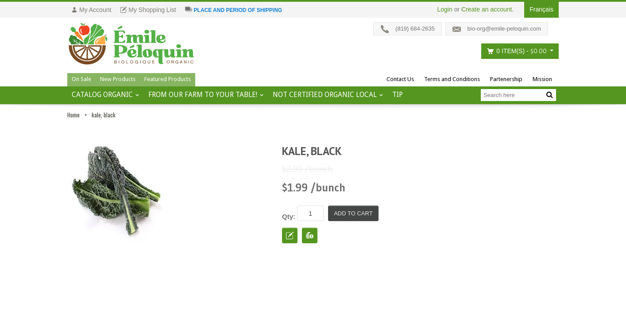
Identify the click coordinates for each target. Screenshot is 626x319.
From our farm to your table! (202, 94)
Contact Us (400, 79)
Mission (542, 79)
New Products (117, 79)
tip (397, 94)
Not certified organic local (325, 94)
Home (73, 114)
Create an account (486, 9)
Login (444, 9)
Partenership (506, 79)
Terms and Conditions (452, 79)
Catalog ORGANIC (102, 94)
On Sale (81, 79)
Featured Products (167, 79)
